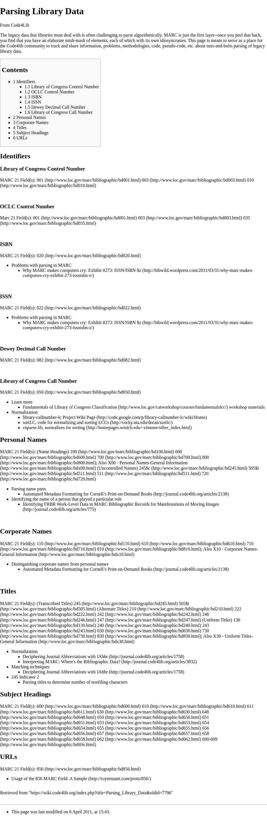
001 (40, 180)
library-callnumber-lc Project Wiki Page (59, 417)
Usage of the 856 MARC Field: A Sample (49, 778)
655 (100, 728)
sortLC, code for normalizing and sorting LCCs (66, 422)
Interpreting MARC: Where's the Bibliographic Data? (71, 661)
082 (40, 360)
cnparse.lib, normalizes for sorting (54, 427)
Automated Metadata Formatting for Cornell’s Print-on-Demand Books (87, 494)
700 (100, 457)
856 (40, 768)
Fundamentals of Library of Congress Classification (70, 407)
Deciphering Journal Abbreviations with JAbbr (65, 656)
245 (77, 603)
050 (40, 392)
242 (100, 614)
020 (40, 255)
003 (145, 180)
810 (100, 549)
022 (40, 307)
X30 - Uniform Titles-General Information (126, 639)
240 (100, 625)
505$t (184, 603)
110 (40, 543)
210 (133, 608)
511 (100, 473)
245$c (144, 468)
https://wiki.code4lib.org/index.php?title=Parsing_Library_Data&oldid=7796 (101, 792)
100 (73, 451)
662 (100, 739)
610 (144, 543)
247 (100, 620)
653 (100, 722)
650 (100, 717)
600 (40, 706)
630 (100, 630)
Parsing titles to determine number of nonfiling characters (75, 682)
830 (100, 636)
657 (100, 733)
